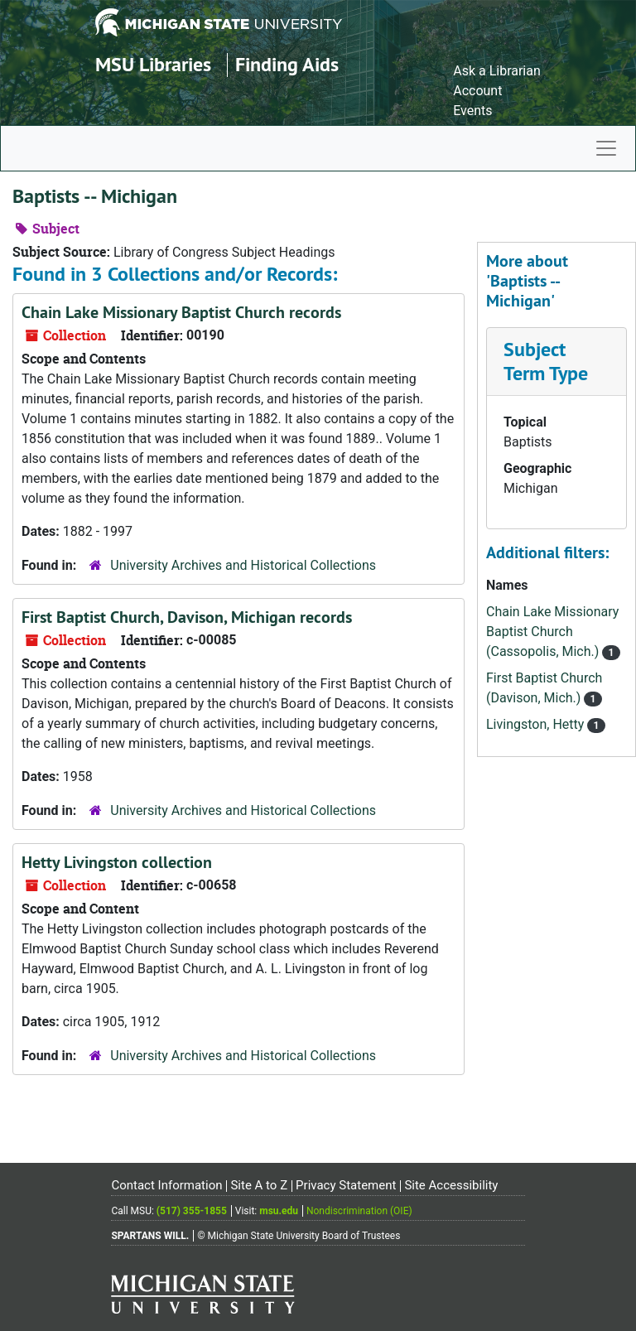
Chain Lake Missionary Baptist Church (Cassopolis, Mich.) (552, 631)
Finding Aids (287, 64)
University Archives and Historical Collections (243, 565)
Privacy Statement (346, 1185)
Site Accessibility (451, 1185)
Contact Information (166, 1185)
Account (477, 91)
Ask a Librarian (497, 71)
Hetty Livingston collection (117, 862)
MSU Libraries (153, 64)
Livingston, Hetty (536, 724)
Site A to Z (258, 1185)
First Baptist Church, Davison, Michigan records (187, 617)
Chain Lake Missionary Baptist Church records (181, 312)
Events (472, 110)
